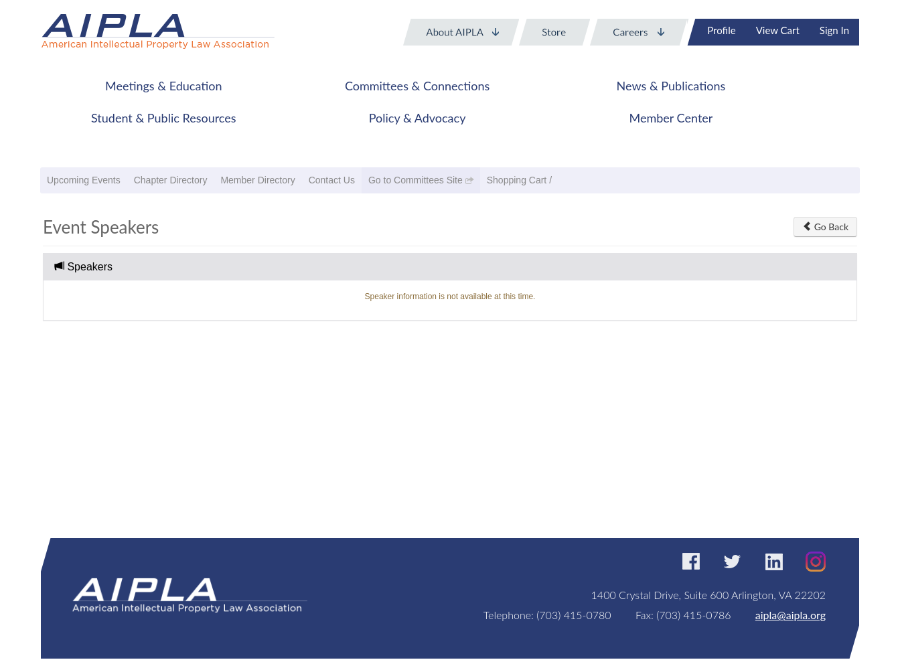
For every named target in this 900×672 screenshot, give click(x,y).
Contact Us (332, 180)
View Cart (778, 30)
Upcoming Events (84, 180)
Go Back (825, 226)
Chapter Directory (171, 180)
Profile (721, 30)
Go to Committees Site (415, 180)
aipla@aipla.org (790, 614)
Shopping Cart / (519, 180)
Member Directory (257, 180)
